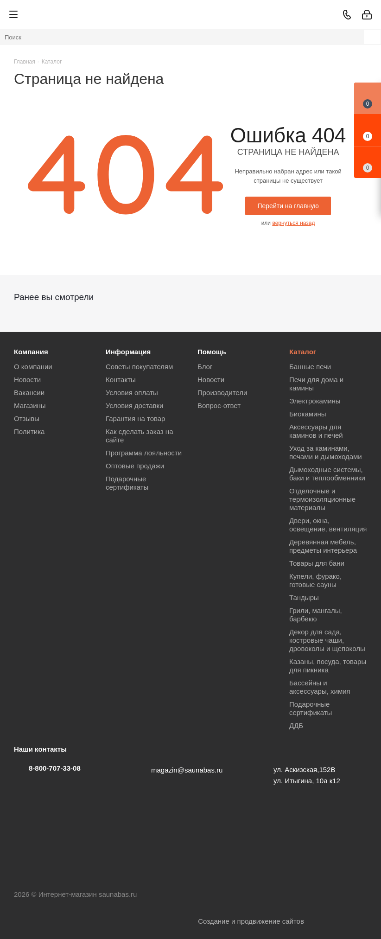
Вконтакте (198, 895)
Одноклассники (267, 895)
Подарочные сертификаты (127, 483)
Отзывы (26, 418)
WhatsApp (314, 895)
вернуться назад (293, 223)
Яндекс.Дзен (360, 895)
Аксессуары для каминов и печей (316, 431)
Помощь (211, 352)
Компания (31, 352)
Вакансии (29, 392)
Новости (27, 379)
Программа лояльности (144, 453)
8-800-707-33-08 (55, 768)
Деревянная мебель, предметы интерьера (323, 546)
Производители (222, 392)
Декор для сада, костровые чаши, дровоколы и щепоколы (327, 640)
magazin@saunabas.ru (186, 770)
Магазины (30, 405)
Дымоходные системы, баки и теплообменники (327, 474)
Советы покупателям (139, 366)
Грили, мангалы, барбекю (315, 615)
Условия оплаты (132, 392)
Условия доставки (134, 405)
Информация (128, 352)
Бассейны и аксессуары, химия (319, 687)
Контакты (121, 379)
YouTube (244, 895)
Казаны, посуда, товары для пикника (327, 666)
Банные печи (310, 366)
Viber (290, 895)
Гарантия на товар (135, 418)
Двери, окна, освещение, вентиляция (328, 525)
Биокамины (307, 414)
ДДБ (296, 725)
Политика (29, 431)
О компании (33, 366)
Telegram (221, 895)
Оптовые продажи (135, 466)
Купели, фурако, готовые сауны (315, 580)
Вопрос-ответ (219, 405)
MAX (337, 895)
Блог (204, 366)
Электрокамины (315, 401)
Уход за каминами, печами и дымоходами (325, 452)
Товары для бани (316, 563)
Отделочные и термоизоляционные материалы (322, 499)
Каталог (302, 352)
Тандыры (304, 597)
